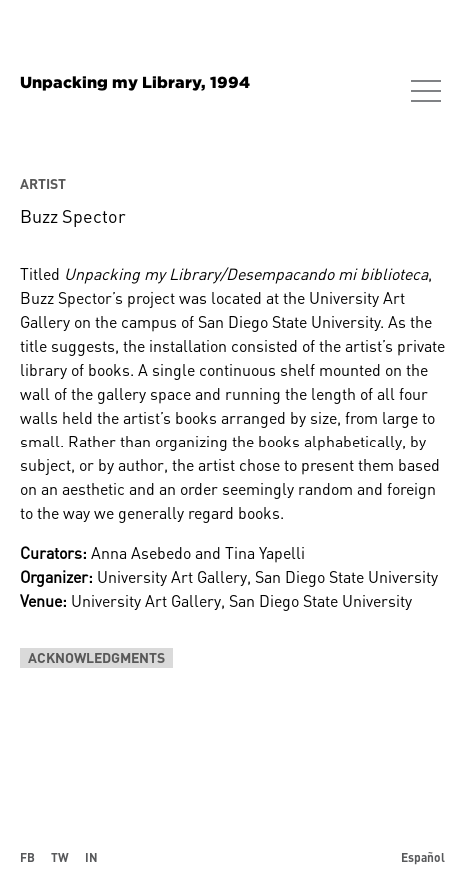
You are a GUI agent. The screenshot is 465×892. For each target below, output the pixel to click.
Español (423, 857)
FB (27, 857)
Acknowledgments (96, 657)
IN (91, 857)
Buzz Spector (73, 216)
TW (60, 857)
